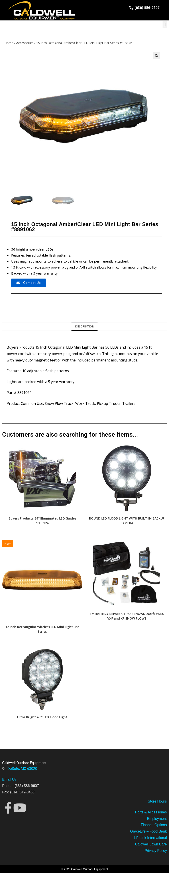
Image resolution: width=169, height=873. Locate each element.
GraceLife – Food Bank (148, 831)
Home (8, 43)
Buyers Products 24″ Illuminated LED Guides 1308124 (42, 520)
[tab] (84, 327)
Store (152, 801)
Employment (157, 819)
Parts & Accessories (151, 812)
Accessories (24, 43)
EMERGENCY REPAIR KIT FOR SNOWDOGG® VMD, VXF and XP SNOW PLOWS (127, 616)
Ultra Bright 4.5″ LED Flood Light (42, 717)
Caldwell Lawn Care (151, 844)
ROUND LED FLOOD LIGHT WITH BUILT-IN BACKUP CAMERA (127, 520)
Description (84, 326)
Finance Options (154, 825)
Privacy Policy (156, 851)
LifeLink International (150, 838)
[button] (165, 24)
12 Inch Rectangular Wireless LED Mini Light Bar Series (42, 629)
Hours (161, 801)
